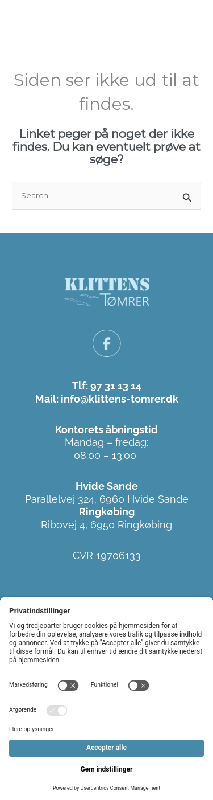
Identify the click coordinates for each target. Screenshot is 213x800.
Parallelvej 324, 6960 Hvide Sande (107, 499)
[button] (191, 22)
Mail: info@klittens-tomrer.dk (106, 399)
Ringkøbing (107, 512)
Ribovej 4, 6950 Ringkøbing (106, 525)
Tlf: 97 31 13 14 (106, 386)
